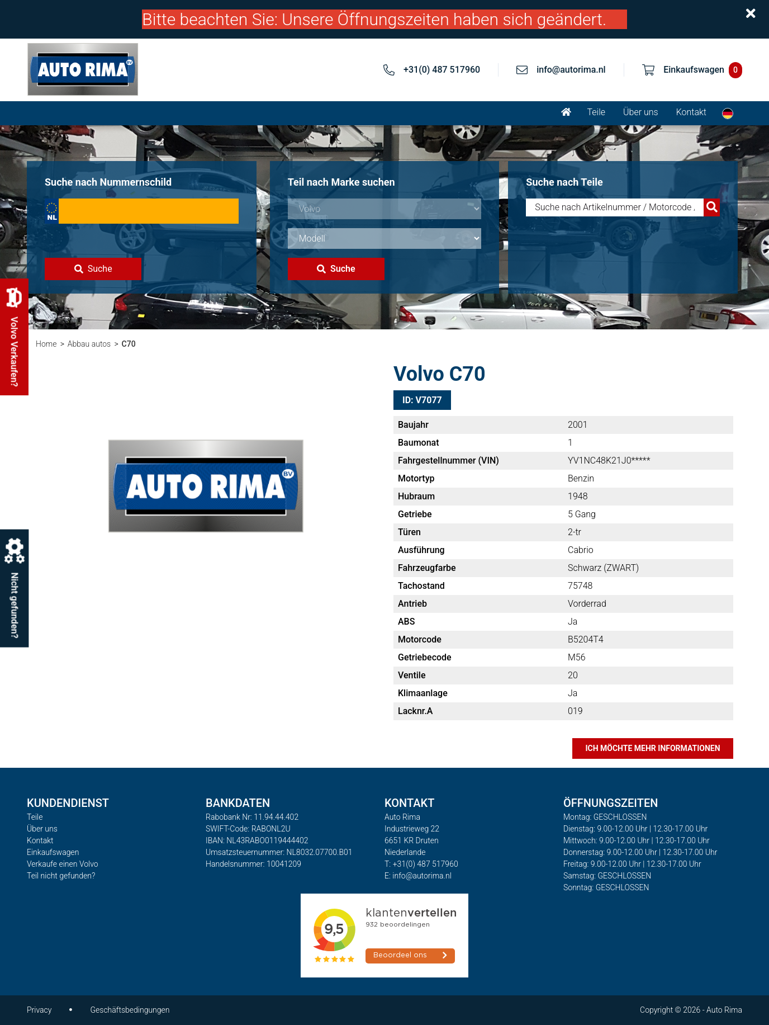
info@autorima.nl (571, 69)
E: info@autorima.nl (418, 875)
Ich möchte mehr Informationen (652, 748)
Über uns (640, 112)
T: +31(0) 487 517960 (421, 863)
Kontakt (691, 112)
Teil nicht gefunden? (61, 875)
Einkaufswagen (53, 852)
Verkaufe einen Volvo (62, 863)
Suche (93, 268)
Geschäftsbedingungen (129, 1009)
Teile (596, 112)
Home (46, 343)
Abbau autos (89, 343)
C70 (129, 343)
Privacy (39, 1009)
